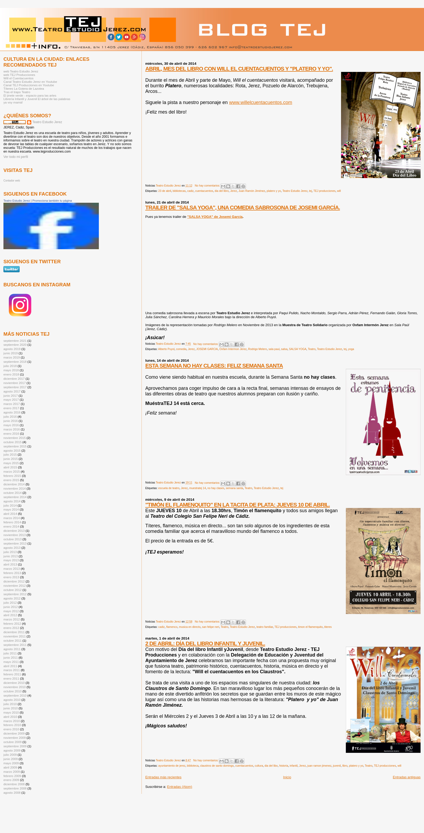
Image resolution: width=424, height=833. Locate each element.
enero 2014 (11, 526)
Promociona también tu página (52, 200)
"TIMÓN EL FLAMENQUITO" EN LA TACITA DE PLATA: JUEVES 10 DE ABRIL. (237, 505)
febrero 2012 (12, 623)
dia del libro (222, 190)
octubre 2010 (12, 691)
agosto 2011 (12, 649)
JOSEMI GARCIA (207, 349)
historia (283, 765)
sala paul (274, 349)
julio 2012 (10, 602)
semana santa (234, 488)
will (339, 190)
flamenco (171, 626)
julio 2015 (10, 454)
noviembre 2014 (14, 488)
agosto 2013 (12, 547)
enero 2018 (11, 374)
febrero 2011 (12, 674)
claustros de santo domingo (217, 765)
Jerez (233, 190)
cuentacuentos (204, 190)
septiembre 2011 (14, 644)
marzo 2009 (11, 771)
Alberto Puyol (166, 349)
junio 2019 (10, 353)
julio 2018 (10, 366)
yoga (351, 349)
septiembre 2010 (14, 695)
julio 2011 (10, 653)
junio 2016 (10, 420)
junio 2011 (10, 657)
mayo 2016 (11, 425)
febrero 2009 (12, 776)
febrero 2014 (12, 522)
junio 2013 (10, 556)
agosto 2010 (12, 699)
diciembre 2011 (14, 632)
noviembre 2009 (14, 737)
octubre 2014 (12, 492)
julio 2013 (10, 552)
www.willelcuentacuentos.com (260, 102)
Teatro (312, 349)
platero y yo (274, 190)
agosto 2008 (12, 792)
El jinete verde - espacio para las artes (29, 95)
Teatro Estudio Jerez (295, 190)
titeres (328, 626)
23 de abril (164, 190)
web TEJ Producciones (19, 74)
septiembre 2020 (14, 344)
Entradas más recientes (163, 777)
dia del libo (271, 765)
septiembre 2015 (14, 446)
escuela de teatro (168, 488)
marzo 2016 (11, 429)
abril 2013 (10, 564)
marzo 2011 (11, 670)
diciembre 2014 (14, 484)
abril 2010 (10, 716)
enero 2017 (11, 408)
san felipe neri (210, 626)
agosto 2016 (12, 412)
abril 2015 (10, 467)
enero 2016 (11, 433)
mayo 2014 (11, 509)
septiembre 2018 (14, 361)
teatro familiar (265, 626)
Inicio (287, 777)
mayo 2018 (11, 370)
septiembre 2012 (14, 594)
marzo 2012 (11, 619)
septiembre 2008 (14, 788)
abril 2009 (10, 767)
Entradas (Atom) (179, 787)
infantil (294, 765)
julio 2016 (10, 416)
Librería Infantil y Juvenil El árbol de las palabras (36, 99)
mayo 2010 (11, 712)
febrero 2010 (12, 725)
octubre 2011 (12, 640)
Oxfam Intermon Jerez (233, 349)
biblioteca (192, 765)
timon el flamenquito (310, 626)
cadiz (190, 190)
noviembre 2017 (14, 383)
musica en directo (189, 626)
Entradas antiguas (407, 777)
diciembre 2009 (14, 733)
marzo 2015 (11, 471)
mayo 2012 (11, 611)
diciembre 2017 (14, 378)
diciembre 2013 (14, 530)
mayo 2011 (11, 661)
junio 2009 (10, 759)
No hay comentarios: (208, 185)
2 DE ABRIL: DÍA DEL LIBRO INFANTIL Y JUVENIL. (205, 643)
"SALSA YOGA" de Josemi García (214, 217)
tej (310, 190)
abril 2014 (10, 513)
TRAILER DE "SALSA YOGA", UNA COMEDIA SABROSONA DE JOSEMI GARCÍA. (242, 207)
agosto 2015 (12, 450)
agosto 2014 (12, 501)
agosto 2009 (12, 750)
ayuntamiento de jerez (171, 765)
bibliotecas (179, 190)
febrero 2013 (12, 573)
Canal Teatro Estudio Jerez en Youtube (30, 81)
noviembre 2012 (14, 585)
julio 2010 (10, 704)
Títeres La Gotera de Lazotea (23, 88)
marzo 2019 (11, 357)
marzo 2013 (11, 568)
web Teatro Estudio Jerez (20, 71)
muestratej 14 (197, 488)
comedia (181, 349)
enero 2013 (11, 577)
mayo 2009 (11, 763)
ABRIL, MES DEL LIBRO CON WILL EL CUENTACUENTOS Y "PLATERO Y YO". (239, 69)
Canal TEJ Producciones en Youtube (28, 85)
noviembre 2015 (14, 437)
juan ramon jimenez (319, 765)
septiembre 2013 (14, 543)
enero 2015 (11, 480)
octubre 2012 (12, 590)
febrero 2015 (12, 475)
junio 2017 (10, 395)
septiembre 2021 (14, 340)
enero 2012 (11, 627)
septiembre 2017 (14, 387)
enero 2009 (11, 780)
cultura (259, 765)
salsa (284, 349)
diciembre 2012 (14, 581)
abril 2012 (10, 615)
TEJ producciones (324, 190)
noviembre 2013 (14, 535)
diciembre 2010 (14, 682)
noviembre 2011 (14, 636)
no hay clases (215, 488)
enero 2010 (11, 729)
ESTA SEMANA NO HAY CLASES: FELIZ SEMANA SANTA (214, 365)
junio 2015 (10, 458)
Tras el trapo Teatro (16, 92)
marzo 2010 (11, 721)
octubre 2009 (12, 742)
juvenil (337, 765)
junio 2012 (10, 606)
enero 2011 (11, 678)
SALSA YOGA (298, 349)
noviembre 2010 (14, 687)
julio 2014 (10, 505)
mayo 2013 (11, 560)
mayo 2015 (11, 463)
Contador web (11, 180)
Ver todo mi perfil (15, 157)
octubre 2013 (12, 539)
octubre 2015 (12, 442)
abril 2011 (10, 666)
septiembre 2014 (14, 497)
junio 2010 (10, 708)
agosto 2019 (12, 349)
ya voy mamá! (13, 102)
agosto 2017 (12, 391)
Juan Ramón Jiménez (251, 190)
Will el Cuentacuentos (18, 78)
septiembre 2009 (14, 746)
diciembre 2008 (14, 784)
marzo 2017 (11, 403)
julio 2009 (10, 754)
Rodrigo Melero (257, 349)
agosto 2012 (12, 598)
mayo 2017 (11, 399)
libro (345, 765)
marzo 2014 (11, 518)
